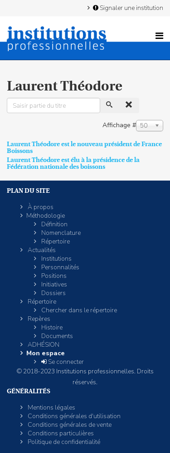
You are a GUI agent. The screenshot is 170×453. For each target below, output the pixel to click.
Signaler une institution (127, 8)
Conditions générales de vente (69, 424)
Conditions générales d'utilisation (73, 416)
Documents (56, 336)
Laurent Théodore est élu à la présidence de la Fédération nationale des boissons (73, 163)
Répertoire (55, 241)
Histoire (51, 327)
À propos (39, 207)
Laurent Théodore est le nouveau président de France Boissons (84, 147)
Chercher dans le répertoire (78, 310)
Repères (38, 319)
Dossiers (53, 293)
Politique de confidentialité (63, 442)
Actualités (41, 250)
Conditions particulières (60, 433)
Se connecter (62, 362)
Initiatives (53, 284)
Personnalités (59, 267)
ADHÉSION (42, 344)
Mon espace (45, 353)
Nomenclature (60, 233)
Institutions (56, 258)
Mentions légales (50, 407)
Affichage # (119, 125)
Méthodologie (45, 215)
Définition (54, 224)
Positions (53, 276)
